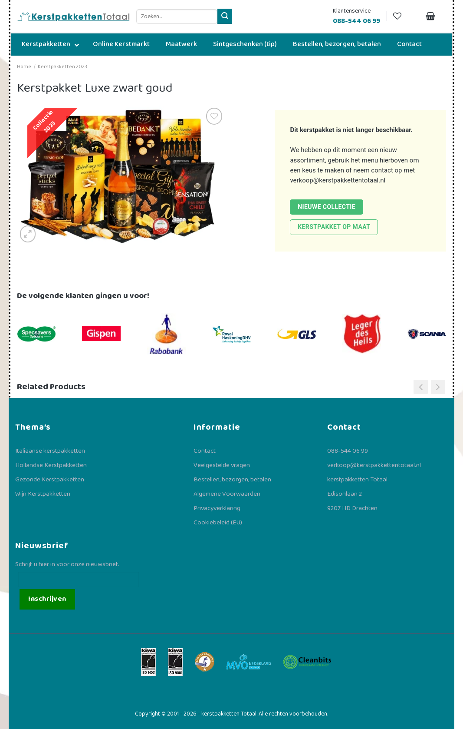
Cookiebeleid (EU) (218, 522)
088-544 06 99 (347, 451)
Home (24, 67)
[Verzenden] (225, 16)
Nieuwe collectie (326, 206)
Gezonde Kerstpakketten (49, 479)
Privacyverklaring (217, 508)
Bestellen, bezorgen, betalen (232, 479)
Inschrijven (47, 598)
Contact (205, 451)
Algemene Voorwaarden (227, 494)
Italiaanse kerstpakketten (50, 451)
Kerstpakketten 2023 (62, 67)
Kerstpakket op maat (334, 226)
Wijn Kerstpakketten (42, 494)
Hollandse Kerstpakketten (51, 465)
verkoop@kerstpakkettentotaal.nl (337, 180)
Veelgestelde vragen (222, 465)
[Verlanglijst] (402, 16)
